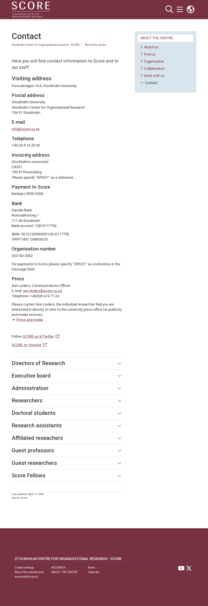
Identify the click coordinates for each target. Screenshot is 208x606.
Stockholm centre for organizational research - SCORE (46, 44)
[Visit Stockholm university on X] (189, 569)
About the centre (95, 44)
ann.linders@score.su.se (42, 291)
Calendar (93, 572)
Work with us (152, 76)
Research (58, 567)
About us (149, 47)
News (91, 567)
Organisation (152, 61)
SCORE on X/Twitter (38, 336)
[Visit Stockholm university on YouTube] (181, 569)
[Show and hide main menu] (179, 9)
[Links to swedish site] (190, 9)
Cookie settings (24, 567)
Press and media (29, 320)
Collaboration (152, 69)
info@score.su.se (26, 129)
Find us (147, 54)
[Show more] (119, 363)
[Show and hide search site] (168, 9)
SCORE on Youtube (26, 345)
